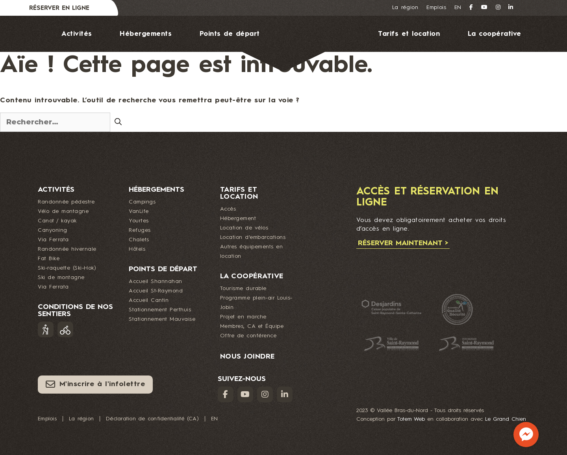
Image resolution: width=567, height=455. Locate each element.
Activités (76, 34)
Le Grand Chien (505, 419)
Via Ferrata (53, 239)
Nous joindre (291, 89)
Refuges (140, 230)
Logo (308, 43)
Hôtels (137, 249)
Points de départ (230, 34)
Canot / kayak (57, 221)
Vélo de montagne (63, 211)
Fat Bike (48, 258)
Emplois (436, 7)
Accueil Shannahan (155, 281)
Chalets (139, 239)
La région (405, 7)
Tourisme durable (243, 288)
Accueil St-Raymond (156, 291)
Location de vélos (244, 228)
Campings (142, 202)
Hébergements (146, 34)
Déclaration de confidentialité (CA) (152, 419)
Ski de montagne (61, 277)
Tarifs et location (409, 34)
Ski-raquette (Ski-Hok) (67, 268)
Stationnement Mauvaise (162, 319)
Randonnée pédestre (66, 202)
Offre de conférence (248, 335)
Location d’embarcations (253, 237)
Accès (228, 209)
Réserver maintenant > (403, 243)
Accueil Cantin (149, 300)
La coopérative (494, 34)
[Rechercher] (118, 121)
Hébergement (238, 218)
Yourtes (139, 221)
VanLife (139, 211)
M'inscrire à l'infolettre (95, 384)
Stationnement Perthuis (160, 310)
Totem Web (411, 419)
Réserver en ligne (59, 8)
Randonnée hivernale (67, 249)
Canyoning (52, 230)
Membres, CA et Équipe (252, 326)
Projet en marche (243, 317)
